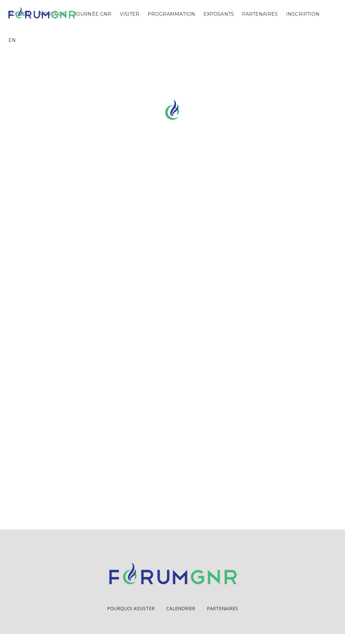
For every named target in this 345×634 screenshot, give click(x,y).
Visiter (130, 14)
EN (12, 40)
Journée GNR (92, 14)
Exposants (218, 14)
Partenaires (260, 14)
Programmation (171, 14)
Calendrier (180, 608)
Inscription (303, 14)
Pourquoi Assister (131, 608)
